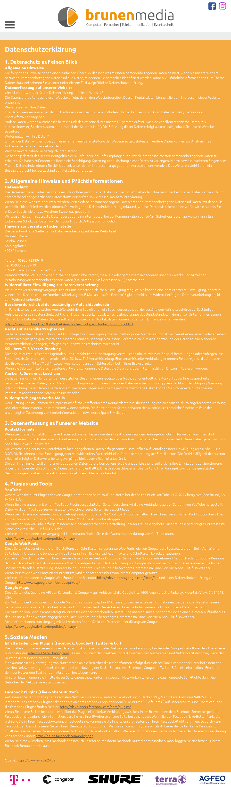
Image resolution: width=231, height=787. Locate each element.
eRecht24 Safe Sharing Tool (48, 652)
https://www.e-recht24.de (36, 760)
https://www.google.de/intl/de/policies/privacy (40, 538)
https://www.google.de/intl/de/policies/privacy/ (40, 626)
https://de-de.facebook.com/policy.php (64, 735)
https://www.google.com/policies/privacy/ (48, 582)
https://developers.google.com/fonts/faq (127, 577)
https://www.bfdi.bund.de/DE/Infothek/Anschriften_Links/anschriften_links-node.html (69, 323)
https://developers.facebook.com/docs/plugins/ (95, 706)
